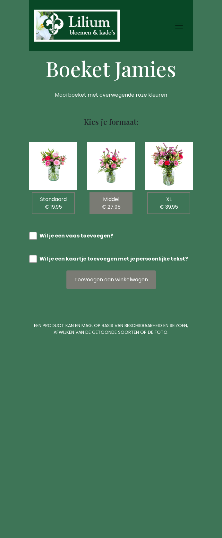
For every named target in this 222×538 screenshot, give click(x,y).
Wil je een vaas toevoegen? (76, 235)
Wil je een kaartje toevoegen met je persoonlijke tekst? (113, 258)
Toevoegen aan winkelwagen (111, 279)
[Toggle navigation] (179, 25)
